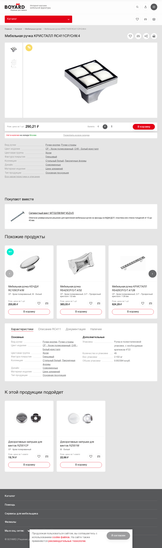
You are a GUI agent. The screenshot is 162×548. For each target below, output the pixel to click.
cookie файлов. (61, 537)
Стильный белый (55, 161)
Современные (53, 165)
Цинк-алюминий (54, 169)
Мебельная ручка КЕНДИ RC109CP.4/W (23, 289)
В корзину (144, 127)
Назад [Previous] (9, 274)
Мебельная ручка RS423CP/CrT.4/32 (71, 289)
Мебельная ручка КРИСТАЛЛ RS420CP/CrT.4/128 (129, 289)
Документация (76, 329)
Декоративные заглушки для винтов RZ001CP (25, 444)
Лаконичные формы (75, 161)
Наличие (96, 329)
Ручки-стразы (68, 145)
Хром (48, 153)
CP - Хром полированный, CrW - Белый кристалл (72, 149)
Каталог (12, 19)
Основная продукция (57, 173)
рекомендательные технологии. (67, 541)
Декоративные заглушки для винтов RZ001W (77, 444)
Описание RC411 (49, 329)
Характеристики (22, 329)
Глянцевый (51, 157)
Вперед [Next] (152, 274)
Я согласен (118, 536)
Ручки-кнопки (53, 145)
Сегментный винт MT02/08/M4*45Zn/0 (51, 213)
